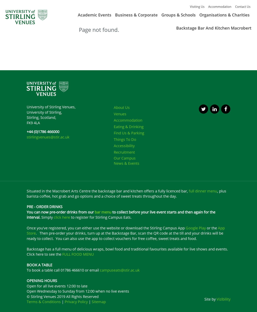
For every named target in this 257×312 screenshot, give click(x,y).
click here (62, 217)
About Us (122, 107)
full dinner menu (203, 191)
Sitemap (98, 301)
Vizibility (224, 299)
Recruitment (124, 152)
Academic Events (94, 15)
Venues (120, 113)
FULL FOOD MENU (78, 254)
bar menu (103, 212)
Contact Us (243, 7)
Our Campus (125, 158)
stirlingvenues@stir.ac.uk (48, 137)
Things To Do (125, 139)
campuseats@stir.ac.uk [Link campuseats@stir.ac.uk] (120, 270)
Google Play (196, 227)
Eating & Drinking (129, 126)
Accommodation (219, 7)
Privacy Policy (76, 301)
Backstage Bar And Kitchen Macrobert (213, 28)
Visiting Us (197, 7)
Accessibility (124, 145)
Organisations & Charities (224, 15)
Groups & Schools (178, 15)
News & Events (126, 163)
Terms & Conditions (44, 301)
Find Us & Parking (129, 132)
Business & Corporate (136, 15)
